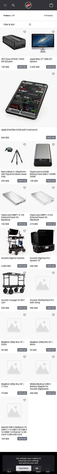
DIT (13, 16)
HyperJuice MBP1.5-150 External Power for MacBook (12, 217)
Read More (23, 468)
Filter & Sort (9, 24)
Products (7, 16)
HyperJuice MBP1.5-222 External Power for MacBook (41, 217)
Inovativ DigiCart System (12, 258)
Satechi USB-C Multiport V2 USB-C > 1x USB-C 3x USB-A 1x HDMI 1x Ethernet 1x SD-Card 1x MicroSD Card (14, 431)
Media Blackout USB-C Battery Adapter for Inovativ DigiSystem (40, 386)
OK (37, 468)
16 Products (48, 16)
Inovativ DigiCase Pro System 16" (40, 259)
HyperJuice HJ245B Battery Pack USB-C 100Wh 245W (43, 174)
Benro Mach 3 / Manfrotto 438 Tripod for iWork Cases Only (13, 174)
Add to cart (22, 67)
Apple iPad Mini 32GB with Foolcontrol (19, 129)
